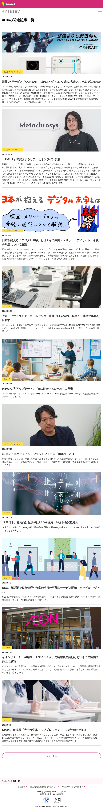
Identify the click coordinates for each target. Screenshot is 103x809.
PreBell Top (6, 781)
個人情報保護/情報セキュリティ (44, 787)
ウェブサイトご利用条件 (73, 787)
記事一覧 (16, 781)
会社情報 (22, 787)
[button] (100, 11)
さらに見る (51, 756)
